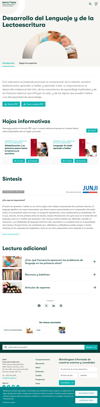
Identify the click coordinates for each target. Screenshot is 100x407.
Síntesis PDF (11, 104)
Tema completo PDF (33, 104)
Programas (40, 379)
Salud (38, 367)
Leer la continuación (11, 234)
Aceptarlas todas (86, 400)
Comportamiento (43, 359)
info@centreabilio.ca (9, 378)
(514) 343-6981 (11, 375)
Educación (40, 363)
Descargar (32, 161)
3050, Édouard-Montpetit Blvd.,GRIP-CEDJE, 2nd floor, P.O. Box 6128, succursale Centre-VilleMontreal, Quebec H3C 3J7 (15, 368)
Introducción (8, 63)
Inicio (38, 383)
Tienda (92, 130)
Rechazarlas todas (86, 393)
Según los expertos (28, 63)
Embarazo (40, 371)
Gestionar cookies (9, 402)
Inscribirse (67, 383)
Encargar (18, 161)
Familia (39, 375)
